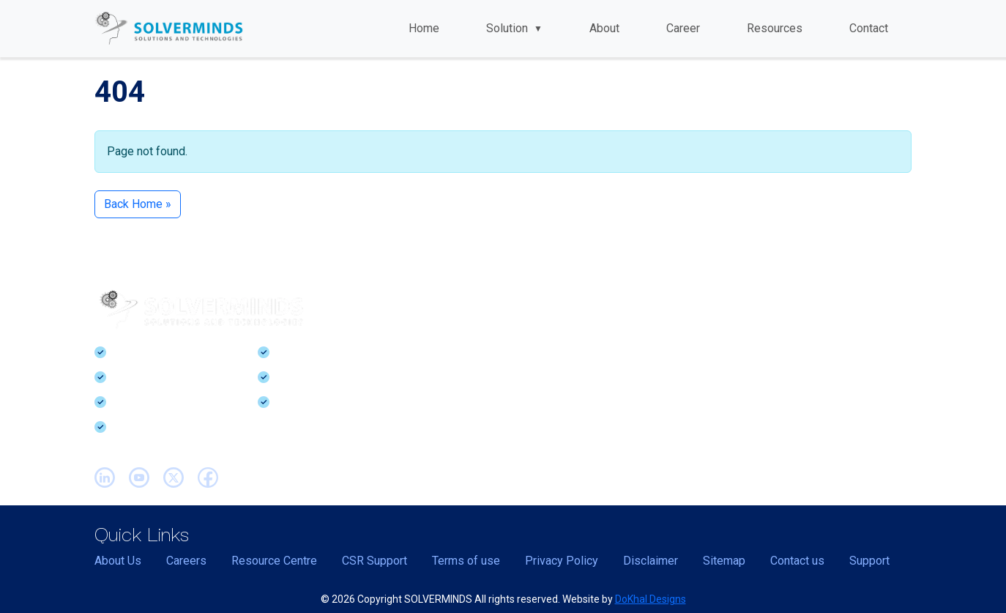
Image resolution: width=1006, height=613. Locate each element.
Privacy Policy (561, 561)
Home (424, 28)
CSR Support (374, 561)
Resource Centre (274, 561)
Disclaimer (650, 561)
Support (869, 561)
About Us (117, 561)
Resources (774, 28)
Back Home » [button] (137, 204)
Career (683, 28)
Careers (186, 561)
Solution (514, 28)
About (604, 28)
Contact (868, 28)
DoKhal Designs (650, 599)
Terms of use (466, 561)
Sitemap (724, 561)
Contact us (797, 561)
